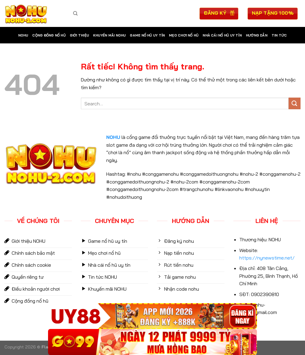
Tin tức (279, 35)
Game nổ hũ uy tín (147, 35)
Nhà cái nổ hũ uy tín (222, 35)
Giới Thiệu (79, 35)
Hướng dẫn (256, 35)
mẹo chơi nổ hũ (183, 35)
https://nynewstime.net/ (267, 258)
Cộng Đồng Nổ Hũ (48, 35)
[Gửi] (295, 103)
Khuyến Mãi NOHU (109, 35)
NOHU (23, 35)
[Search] (75, 13)
